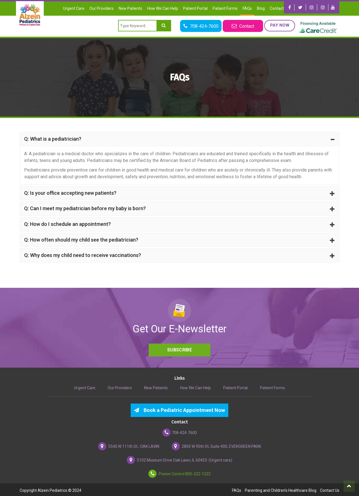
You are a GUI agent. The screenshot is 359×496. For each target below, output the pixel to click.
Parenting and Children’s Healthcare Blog (280, 489)
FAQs (247, 8)
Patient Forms (225, 8)
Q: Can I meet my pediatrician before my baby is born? (179, 208)
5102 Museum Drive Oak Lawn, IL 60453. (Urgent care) (179, 459)
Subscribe (179, 348)
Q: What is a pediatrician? (179, 139)
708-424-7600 (179, 431)
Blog (261, 8)
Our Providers (101, 8)
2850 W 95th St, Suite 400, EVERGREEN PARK (216, 445)
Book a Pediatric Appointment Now (179, 409)
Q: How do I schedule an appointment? (179, 223)
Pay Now (279, 25)
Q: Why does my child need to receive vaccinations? (179, 254)
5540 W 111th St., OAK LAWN (128, 445)
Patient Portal (195, 8)
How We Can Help (162, 8)
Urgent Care (73, 8)
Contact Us (279, 8)
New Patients (130, 8)
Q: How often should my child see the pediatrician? (179, 239)
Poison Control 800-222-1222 (179, 472)
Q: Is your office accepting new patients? (179, 193)
